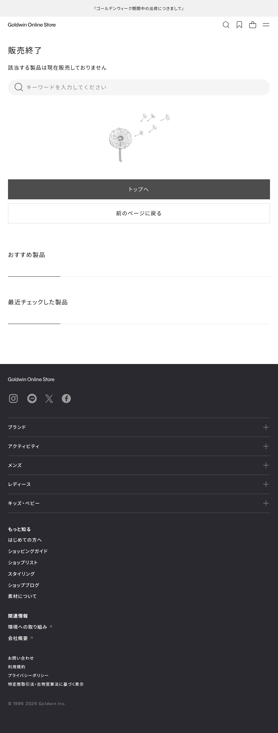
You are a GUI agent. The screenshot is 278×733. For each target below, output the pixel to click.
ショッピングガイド (28, 551)
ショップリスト (23, 562)
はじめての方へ (25, 540)
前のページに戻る (139, 213)
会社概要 (20, 638)
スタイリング (21, 574)
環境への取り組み (30, 627)
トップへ (139, 189)
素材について (22, 596)
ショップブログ (23, 585)
